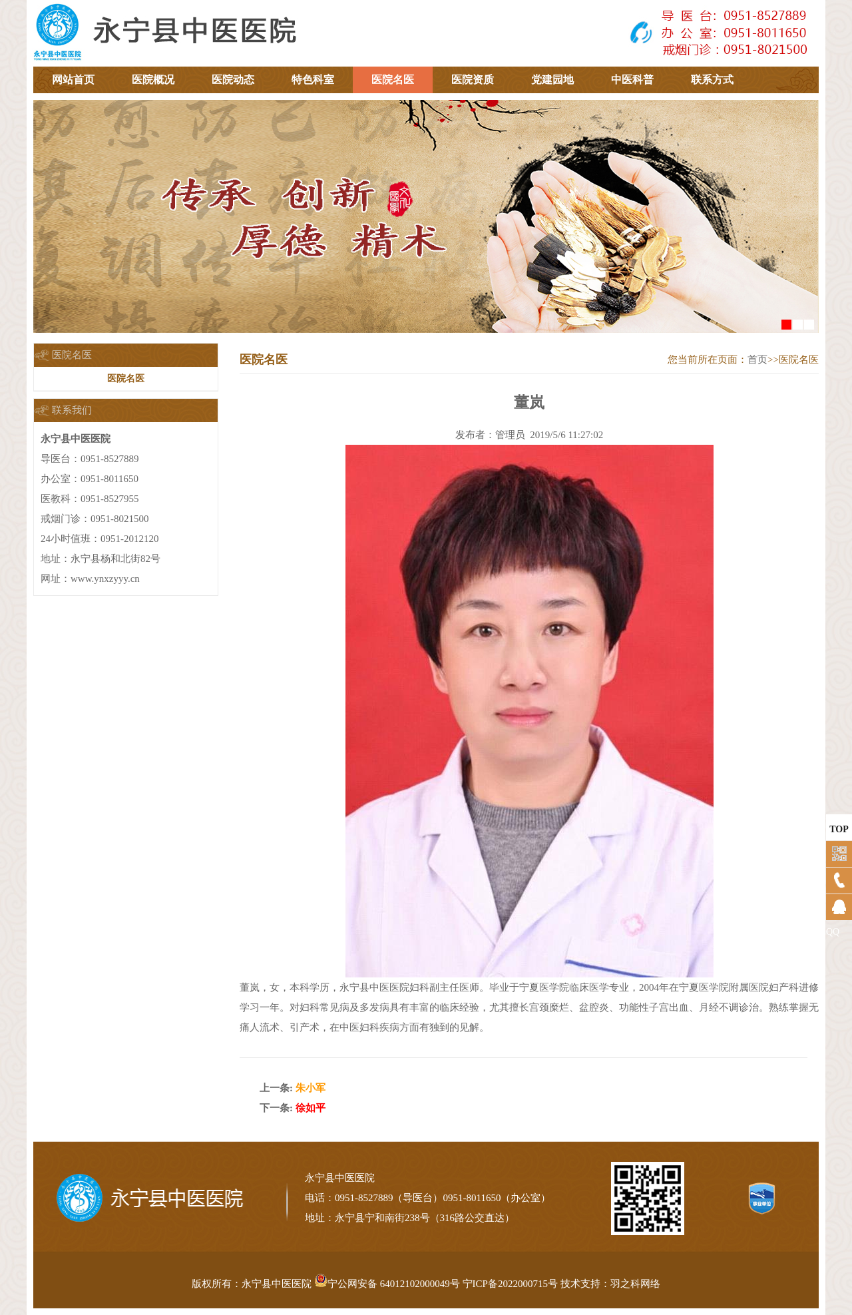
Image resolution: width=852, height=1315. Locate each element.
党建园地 (552, 79)
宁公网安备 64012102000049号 (387, 1283)
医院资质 (472, 79)
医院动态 (233, 79)
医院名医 (392, 79)
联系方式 (712, 79)
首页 (757, 359)
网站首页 (73, 79)
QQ (832, 932)
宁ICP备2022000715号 (510, 1283)
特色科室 (313, 79)
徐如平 (310, 1108)
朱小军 (310, 1088)
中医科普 (632, 79)
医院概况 (153, 79)
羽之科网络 (635, 1283)
